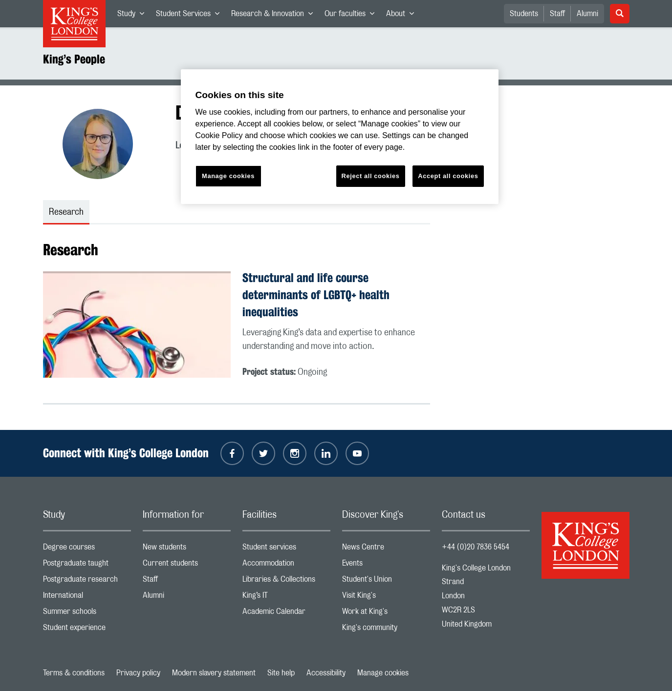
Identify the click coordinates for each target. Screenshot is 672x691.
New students (187, 549)
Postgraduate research (87, 581)
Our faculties (352, 15)
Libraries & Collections (286, 581)
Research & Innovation (275, 15)
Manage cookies (383, 673)
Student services (286, 549)
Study (133, 15)
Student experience (87, 630)
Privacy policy (138, 673)
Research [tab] (66, 212)
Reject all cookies (371, 176)
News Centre (386, 549)
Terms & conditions (74, 673)
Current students (187, 565)
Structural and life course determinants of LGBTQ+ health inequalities (316, 294)
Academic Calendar (286, 614)
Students (524, 14)
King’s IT (286, 597)
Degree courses (87, 549)
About (403, 15)
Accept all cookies (448, 176)
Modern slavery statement (214, 673)
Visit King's (386, 597)
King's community (386, 630)
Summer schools (87, 614)
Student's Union (386, 581)
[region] (340, 136)
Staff (557, 14)
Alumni (587, 14)
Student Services (190, 15)
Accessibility (326, 673)
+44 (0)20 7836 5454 (475, 547)
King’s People (74, 59)
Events (386, 565)
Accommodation (286, 565)
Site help (281, 673)
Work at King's (386, 614)
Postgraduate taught (87, 565)
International (87, 597)
